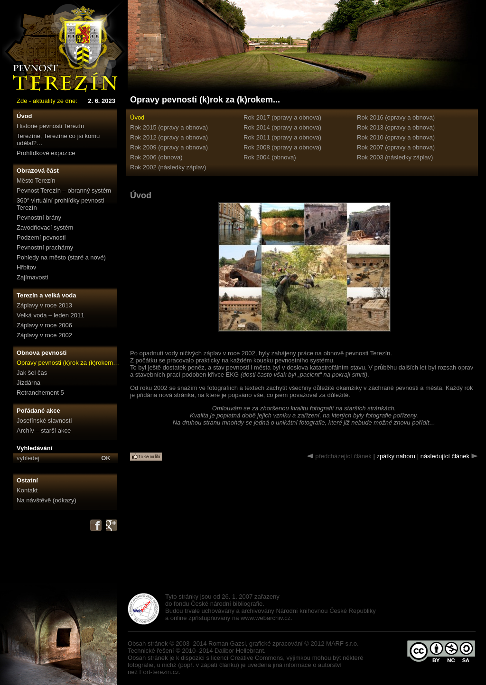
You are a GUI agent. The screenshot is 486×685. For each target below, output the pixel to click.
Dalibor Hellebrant (239, 650)
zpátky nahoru (395, 456)
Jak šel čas (32, 372)
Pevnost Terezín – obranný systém (64, 190)
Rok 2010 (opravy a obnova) (396, 137)
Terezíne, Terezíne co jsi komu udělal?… (58, 139)
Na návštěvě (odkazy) (46, 500)
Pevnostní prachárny (45, 247)
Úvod (24, 116)
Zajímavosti (32, 277)
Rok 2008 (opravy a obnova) (282, 147)
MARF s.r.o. (342, 643)
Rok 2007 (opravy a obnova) (396, 147)
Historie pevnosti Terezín (50, 126)
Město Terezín (36, 180)
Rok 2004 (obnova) (269, 157)
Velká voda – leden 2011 (50, 315)
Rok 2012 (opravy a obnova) (169, 137)
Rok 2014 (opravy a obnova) (282, 127)
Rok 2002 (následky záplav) (168, 167)
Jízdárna (28, 382)
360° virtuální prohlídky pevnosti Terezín (60, 204)
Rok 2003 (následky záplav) (395, 157)
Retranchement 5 (40, 392)
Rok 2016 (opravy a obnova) (396, 117)
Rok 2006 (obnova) (156, 157)
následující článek (445, 456)
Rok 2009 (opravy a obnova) (169, 147)
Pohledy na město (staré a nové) (61, 257)
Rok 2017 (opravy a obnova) (282, 117)
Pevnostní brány (39, 217)
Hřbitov (26, 267)
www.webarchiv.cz (265, 617)
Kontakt (27, 490)
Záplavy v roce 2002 (44, 335)
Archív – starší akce (44, 430)
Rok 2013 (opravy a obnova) (396, 127)
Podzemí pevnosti (41, 237)
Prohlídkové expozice (46, 153)
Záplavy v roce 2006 (44, 325)
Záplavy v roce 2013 (44, 305)
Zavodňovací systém (45, 227)
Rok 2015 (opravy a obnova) (169, 127)
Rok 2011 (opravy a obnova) (282, 137)
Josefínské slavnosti (44, 420)
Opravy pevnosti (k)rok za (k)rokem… (68, 362)
